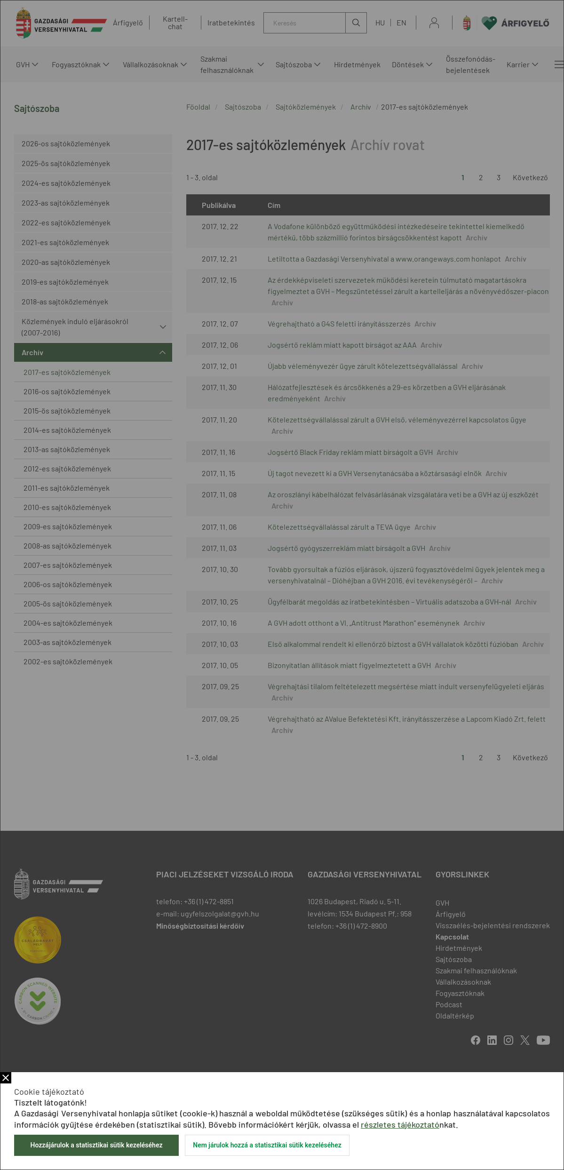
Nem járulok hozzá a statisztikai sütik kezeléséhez (267, 1145)
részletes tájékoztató (400, 1124)
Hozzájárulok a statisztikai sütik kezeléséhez (96, 1145)
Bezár (5, 1077)
